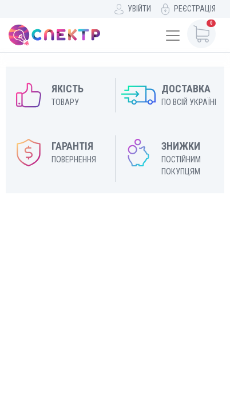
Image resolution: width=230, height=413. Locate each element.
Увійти (139, 8)
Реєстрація (195, 8)
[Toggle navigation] (172, 35)
